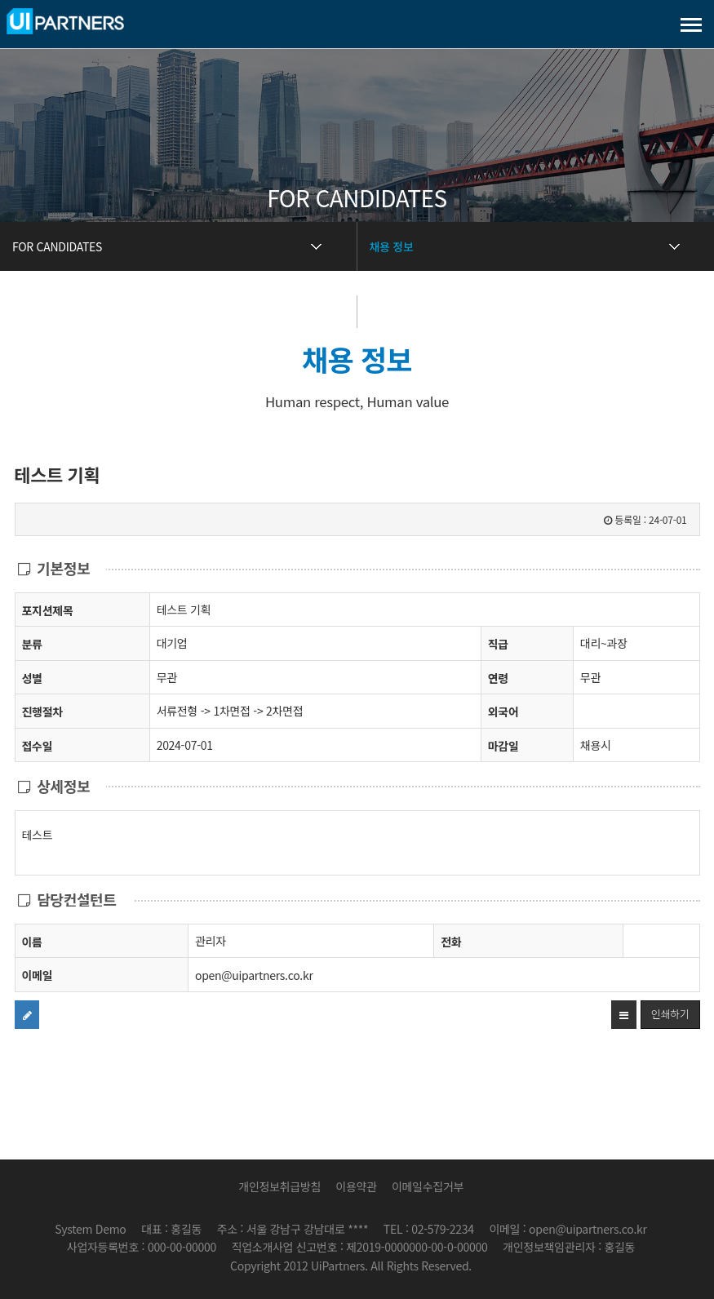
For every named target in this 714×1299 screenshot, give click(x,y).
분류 (32, 643)
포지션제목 (47, 609)
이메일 (37, 975)
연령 (498, 678)
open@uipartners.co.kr (254, 975)
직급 (498, 644)
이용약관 (355, 1186)
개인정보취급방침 (279, 1186)
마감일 (503, 746)
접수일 (37, 745)
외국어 (503, 711)
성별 (32, 677)
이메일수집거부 (427, 1186)
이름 (32, 941)
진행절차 (42, 711)
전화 (451, 941)
